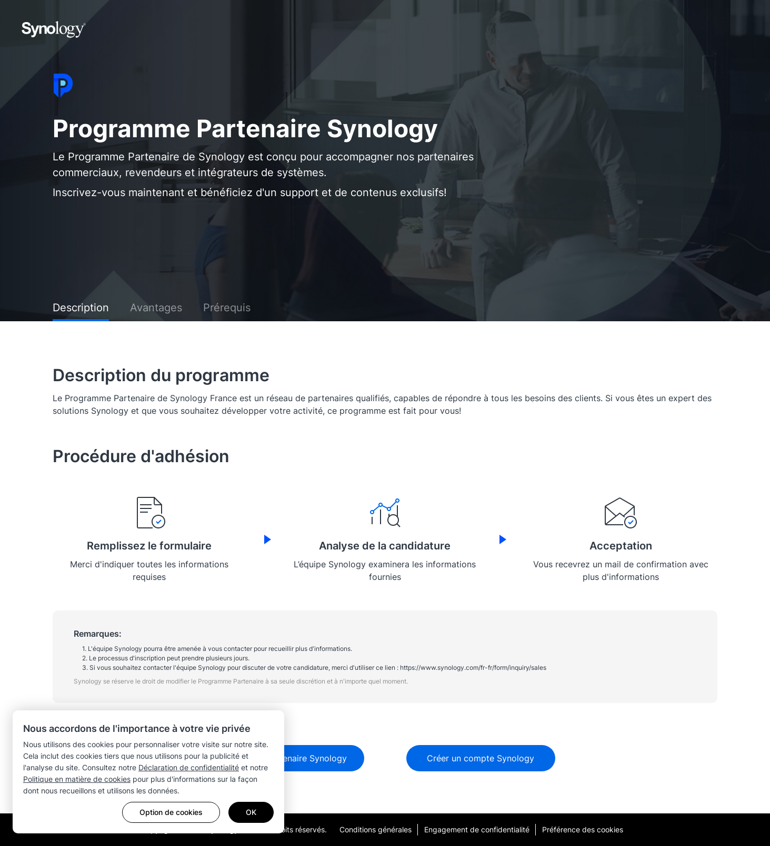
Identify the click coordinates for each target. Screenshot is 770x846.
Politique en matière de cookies (77, 778)
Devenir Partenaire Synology (290, 758)
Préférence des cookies (582, 829)
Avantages (156, 307)
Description (81, 307)
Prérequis (227, 307)
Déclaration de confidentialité (188, 767)
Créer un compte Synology (480, 758)
